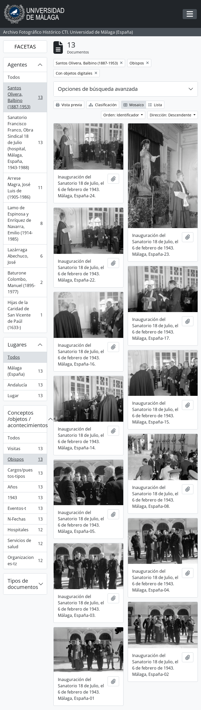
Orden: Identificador (121, 114)
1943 (25, 498)
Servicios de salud (25, 544)
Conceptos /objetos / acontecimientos (27, 419)
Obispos (25, 460)
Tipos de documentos (23, 583)
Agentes (17, 64)
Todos (14, 77)
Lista (155, 104)
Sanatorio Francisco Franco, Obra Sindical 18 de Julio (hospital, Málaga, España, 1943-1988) (25, 142)
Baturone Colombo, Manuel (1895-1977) (25, 282)
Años (25, 488)
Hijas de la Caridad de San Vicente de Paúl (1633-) (25, 315)
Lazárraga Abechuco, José (25, 256)
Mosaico (134, 104)
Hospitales (25, 531)
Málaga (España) (25, 371)
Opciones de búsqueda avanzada (98, 88)
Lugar (25, 396)
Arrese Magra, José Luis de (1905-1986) (25, 187)
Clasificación (103, 104)
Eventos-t (25, 509)
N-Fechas (25, 520)
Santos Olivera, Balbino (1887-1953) (25, 97)
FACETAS (25, 46)
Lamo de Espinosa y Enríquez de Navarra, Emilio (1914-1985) (25, 223)
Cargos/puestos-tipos (25, 473)
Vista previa (69, 104)
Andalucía (25, 386)
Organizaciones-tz (25, 560)
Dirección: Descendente (171, 114)
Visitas (25, 449)
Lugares (17, 344)
